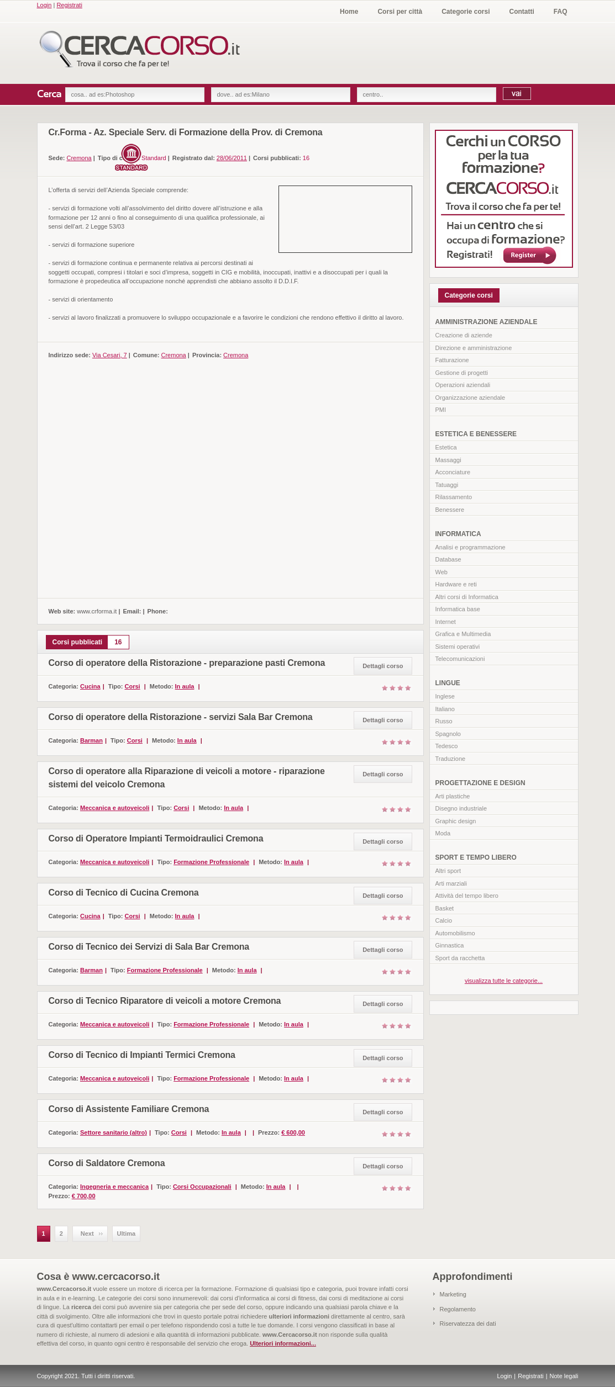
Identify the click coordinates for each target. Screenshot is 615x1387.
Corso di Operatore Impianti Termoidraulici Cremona (156, 838)
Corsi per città (399, 11)
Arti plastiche (452, 796)
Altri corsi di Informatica (466, 597)
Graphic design (455, 821)
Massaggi (448, 460)
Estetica (446, 447)
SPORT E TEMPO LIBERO (476, 857)
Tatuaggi (447, 484)
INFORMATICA (458, 534)
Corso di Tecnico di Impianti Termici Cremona (142, 1055)
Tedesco (446, 746)
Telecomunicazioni (460, 658)
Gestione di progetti (461, 372)
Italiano (445, 709)
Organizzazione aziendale (470, 397)
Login (44, 5)
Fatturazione (452, 360)
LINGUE (447, 683)
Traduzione (450, 758)
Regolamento (458, 1309)
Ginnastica (449, 945)
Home (349, 11)
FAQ (560, 11)
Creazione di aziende (463, 335)
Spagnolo (448, 733)
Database (448, 559)
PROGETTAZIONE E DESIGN (480, 783)
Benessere (450, 509)
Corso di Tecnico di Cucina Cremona (124, 892)
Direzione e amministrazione (473, 348)
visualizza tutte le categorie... (504, 980)
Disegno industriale (461, 808)
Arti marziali (451, 883)
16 (306, 158)
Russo (444, 721)
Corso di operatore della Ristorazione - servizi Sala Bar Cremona (181, 717)
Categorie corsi (465, 11)
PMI (440, 409)
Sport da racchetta (460, 958)
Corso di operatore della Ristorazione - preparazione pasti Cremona (187, 663)
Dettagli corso (382, 666)
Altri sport (448, 870)
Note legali (564, 1376)
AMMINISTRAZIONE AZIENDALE (486, 322)
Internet (445, 621)
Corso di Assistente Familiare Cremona (129, 1109)
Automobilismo (455, 933)
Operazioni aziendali (463, 385)
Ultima (126, 1233)
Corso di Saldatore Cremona (107, 1163)
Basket (444, 908)
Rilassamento (453, 497)
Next (87, 1233)
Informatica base (457, 609)
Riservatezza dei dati (468, 1323)
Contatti (521, 11)
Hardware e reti (456, 584)
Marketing (453, 1294)
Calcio (444, 920)
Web (441, 572)
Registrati (69, 5)
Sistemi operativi (457, 646)
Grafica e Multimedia (463, 634)
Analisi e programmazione (470, 547)
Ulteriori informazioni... (283, 1343)
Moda (443, 833)
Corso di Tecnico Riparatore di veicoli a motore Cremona (165, 1000)
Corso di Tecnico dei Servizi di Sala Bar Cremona (149, 946)
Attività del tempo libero (466, 895)
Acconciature (453, 472)
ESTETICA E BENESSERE (476, 434)
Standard (153, 158)
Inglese (445, 696)
